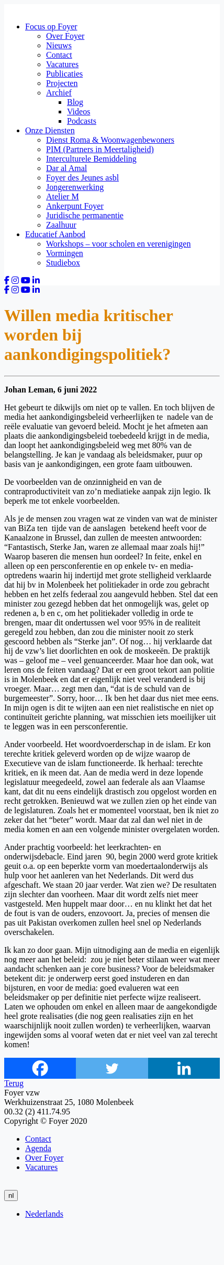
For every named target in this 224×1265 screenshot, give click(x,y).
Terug (14, 1083)
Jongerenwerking (75, 187)
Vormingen (64, 253)
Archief (59, 92)
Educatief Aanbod (55, 234)
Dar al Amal (66, 168)
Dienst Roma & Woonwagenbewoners (110, 139)
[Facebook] (40, 1068)
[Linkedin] (184, 1068)
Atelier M (62, 196)
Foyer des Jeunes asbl (82, 177)
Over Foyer (65, 35)
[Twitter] (112, 1068)
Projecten (61, 83)
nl (11, 1195)
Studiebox (63, 262)
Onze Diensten (50, 130)
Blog (75, 102)
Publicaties (64, 73)
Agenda (38, 1148)
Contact (59, 54)
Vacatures (62, 64)
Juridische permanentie (85, 215)
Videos (78, 111)
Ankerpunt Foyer (75, 205)
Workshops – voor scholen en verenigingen (118, 243)
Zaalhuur (61, 224)
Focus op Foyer (51, 26)
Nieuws (59, 45)
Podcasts (81, 120)
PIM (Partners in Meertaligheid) (100, 149)
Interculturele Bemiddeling (91, 158)
